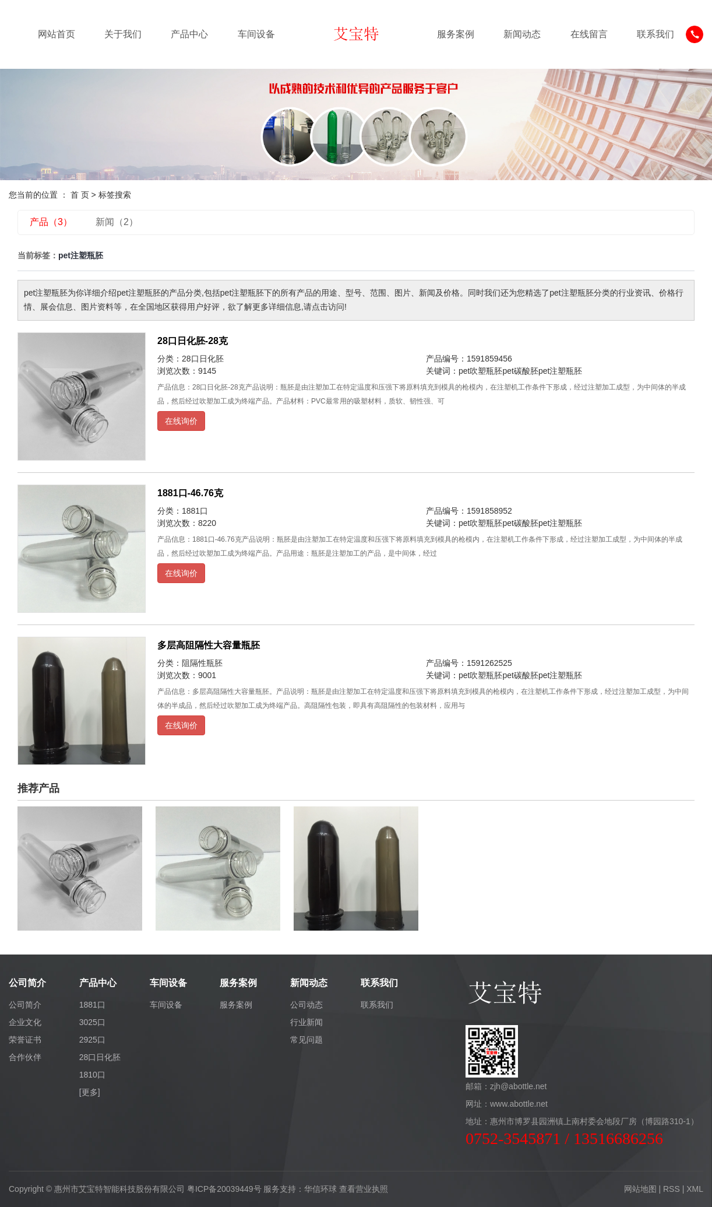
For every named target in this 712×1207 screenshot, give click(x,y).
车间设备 (256, 34)
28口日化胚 (203, 358)
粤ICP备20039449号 (224, 1189)
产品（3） (51, 222)
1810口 (92, 1074)
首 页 (80, 194)
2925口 (92, 1039)
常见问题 (306, 1039)
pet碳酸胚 (520, 371)
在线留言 (589, 34)
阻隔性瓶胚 (202, 663)
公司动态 (306, 1004)
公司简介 (25, 1004)
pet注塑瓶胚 (560, 371)
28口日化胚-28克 (192, 341)
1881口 (195, 510)
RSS (671, 1189)
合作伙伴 (25, 1057)
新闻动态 (522, 34)
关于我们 (123, 34)
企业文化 (25, 1022)
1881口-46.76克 (190, 493)
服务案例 (455, 34)
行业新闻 (306, 1022)
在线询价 (181, 421)
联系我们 (655, 34)
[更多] (89, 1092)
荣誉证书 (25, 1039)
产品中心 (189, 34)
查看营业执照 (363, 1189)
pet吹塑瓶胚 (480, 371)
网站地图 (640, 1189)
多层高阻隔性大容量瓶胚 (208, 645)
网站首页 (56, 34)
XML (694, 1189)
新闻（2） (117, 222)
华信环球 (320, 1189)
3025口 (92, 1022)
